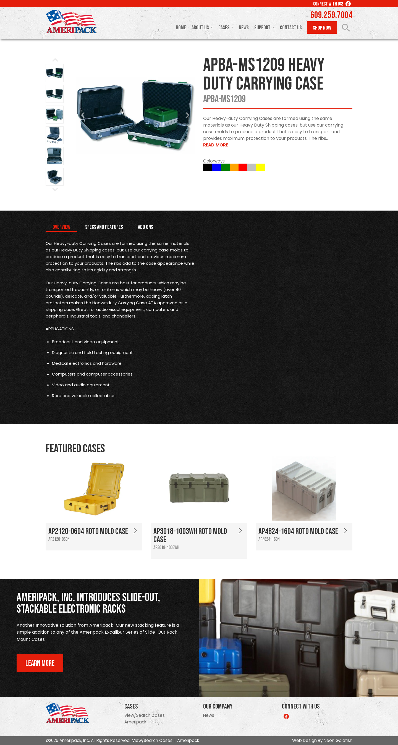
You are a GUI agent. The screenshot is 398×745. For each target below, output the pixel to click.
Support (262, 27)
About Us (200, 27)
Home (181, 27)
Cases (223, 27)
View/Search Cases (144, 715)
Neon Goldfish (338, 740)
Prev (83, 115)
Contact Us (291, 27)
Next (187, 115)
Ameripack (135, 722)
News (244, 27)
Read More (215, 145)
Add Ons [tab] (145, 227)
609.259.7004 (331, 15)
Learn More (39, 663)
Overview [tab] (61, 227)
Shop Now (322, 28)
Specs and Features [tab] (104, 227)
